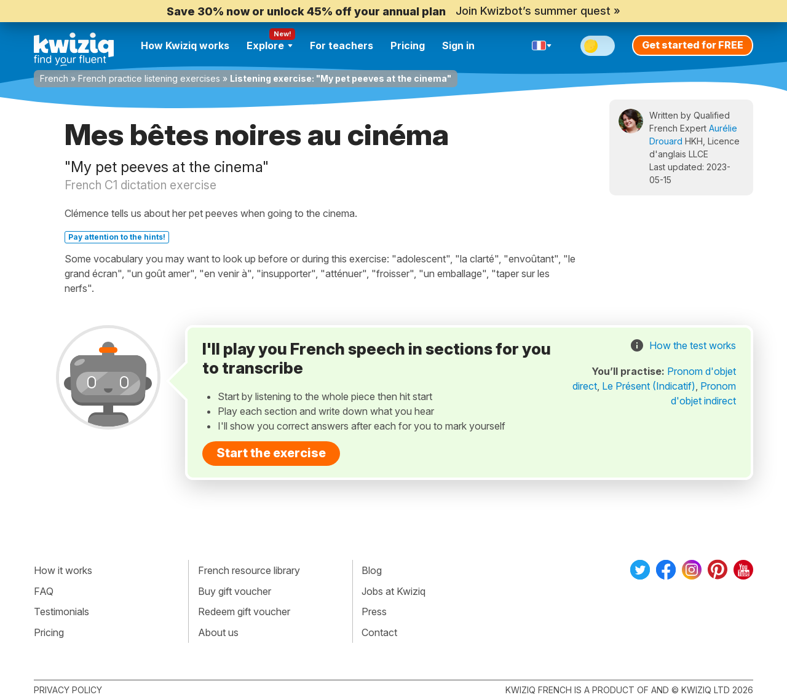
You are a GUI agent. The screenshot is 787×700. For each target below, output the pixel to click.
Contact (379, 632)
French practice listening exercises (149, 78)
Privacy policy (68, 690)
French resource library (249, 570)
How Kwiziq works (185, 45)
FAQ (43, 591)
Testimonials (61, 611)
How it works (63, 570)
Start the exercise (271, 453)
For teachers (341, 45)
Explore (270, 45)
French (54, 78)
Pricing (407, 45)
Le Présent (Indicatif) (648, 386)
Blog (372, 570)
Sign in (458, 45)
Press (374, 611)
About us (218, 632)
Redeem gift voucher (244, 611)
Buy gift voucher (234, 591)
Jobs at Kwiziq (393, 591)
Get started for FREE (692, 45)
